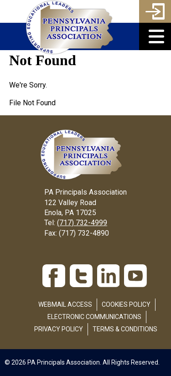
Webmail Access (65, 304)
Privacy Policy (58, 329)
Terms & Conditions (125, 329)
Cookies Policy (126, 304)
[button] (155, 36)
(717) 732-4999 (82, 222)
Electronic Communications (94, 316)
